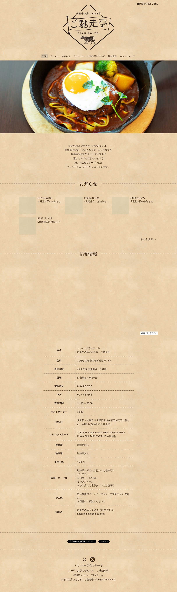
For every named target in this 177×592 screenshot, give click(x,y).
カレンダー (78, 56)
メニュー (54, 56)
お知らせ (66, 56)
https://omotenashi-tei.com (91, 514)
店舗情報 (112, 56)
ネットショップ (127, 56)
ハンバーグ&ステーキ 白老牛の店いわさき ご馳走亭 (88, 568)
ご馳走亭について (96, 56)
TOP (44, 56)
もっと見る (148, 239)
